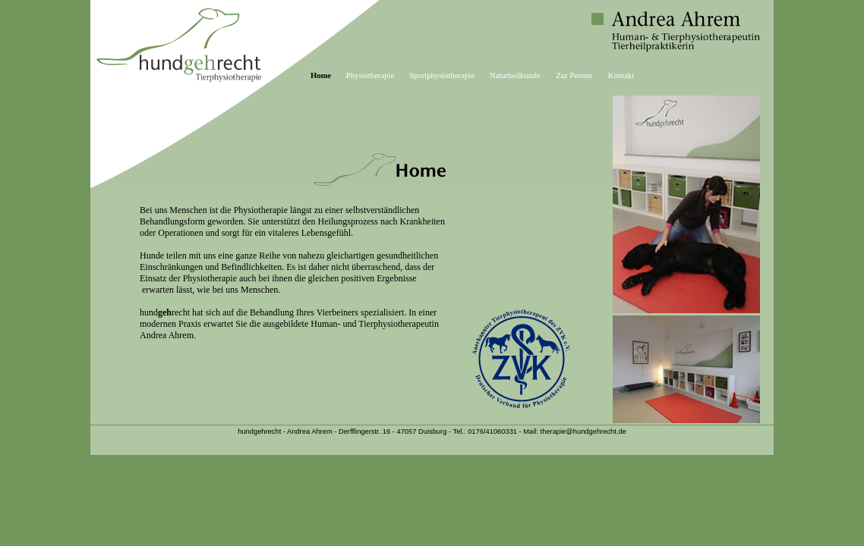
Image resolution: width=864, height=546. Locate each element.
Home (321, 75)
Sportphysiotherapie (442, 75)
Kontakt (621, 75)
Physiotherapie (370, 75)
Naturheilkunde (515, 75)
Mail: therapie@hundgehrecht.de (574, 431)
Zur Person (573, 75)
